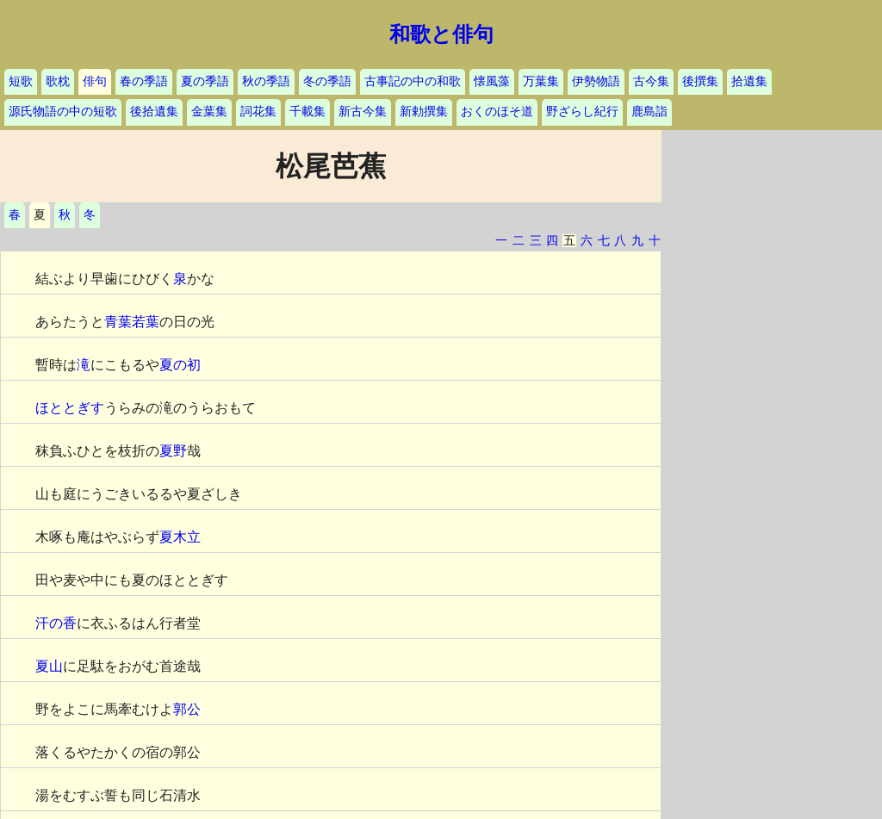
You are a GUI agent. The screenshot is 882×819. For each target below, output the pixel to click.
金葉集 (209, 111)
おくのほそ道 (497, 111)
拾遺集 (749, 81)
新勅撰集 (424, 111)
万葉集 (541, 81)
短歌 (21, 81)
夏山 (49, 666)
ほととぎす (69, 407)
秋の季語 (266, 81)
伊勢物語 (596, 81)
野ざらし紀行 (582, 111)
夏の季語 (205, 81)
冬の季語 (327, 81)
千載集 (307, 111)
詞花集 (258, 111)
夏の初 (180, 364)
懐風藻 (492, 81)
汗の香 (56, 623)
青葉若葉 (131, 321)
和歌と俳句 (441, 34)
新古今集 (363, 111)
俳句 (95, 81)
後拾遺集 (154, 111)
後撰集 (700, 81)
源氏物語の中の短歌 (63, 111)
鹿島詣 (649, 111)
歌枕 (58, 81)
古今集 (651, 81)
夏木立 (180, 537)
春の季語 (144, 81)
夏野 (173, 451)
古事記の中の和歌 (412, 81)
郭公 (187, 709)
